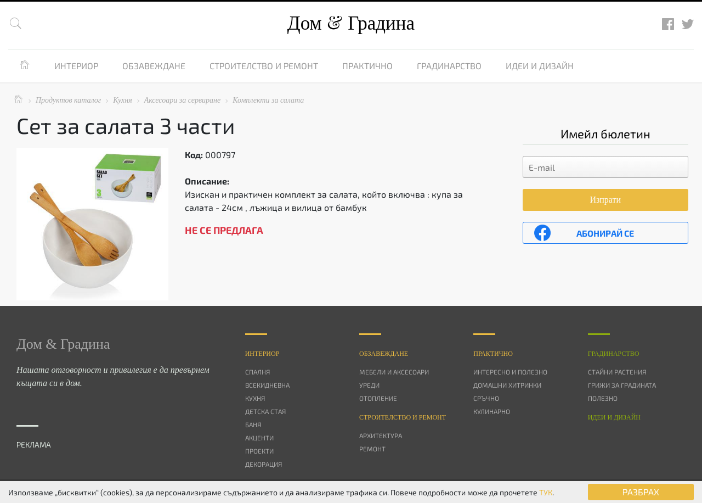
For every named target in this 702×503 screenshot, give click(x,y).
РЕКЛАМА (33, 444)
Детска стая (265, 411)
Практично (367, 65)
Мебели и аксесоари (394, 372)
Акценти (259, 437)
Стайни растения (617, 372)
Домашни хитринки (507, 385)
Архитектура (380, 435)
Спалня (257, 372)
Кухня (255, 398)
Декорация (263, 464)
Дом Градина (351, 23)
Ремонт (372, 448)
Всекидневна (267, 385)
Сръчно (486, 398)
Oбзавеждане (383, 353)
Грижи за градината (622, 385)
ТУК (545, 492)
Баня (253, 424)
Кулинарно (491, 411)
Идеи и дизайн (540, 65)
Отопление (378, 398)
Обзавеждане (153, 65)
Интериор (76, 65)
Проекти (259, 451)
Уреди (369, 385)
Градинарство (449, 65)
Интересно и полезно (510, 372)
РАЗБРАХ (640, 492)
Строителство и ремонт (264, 65)
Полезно (603, 398)
